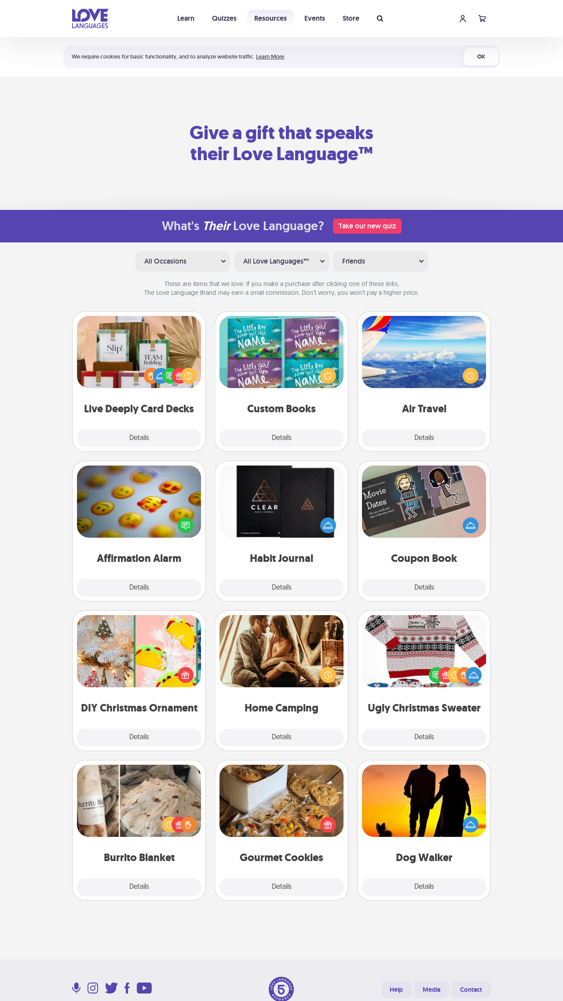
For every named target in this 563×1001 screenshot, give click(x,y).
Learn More (270, 56)
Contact (471, 990)
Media (431, 990)
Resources (270, 18)
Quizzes (224, 18)
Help (396, 990)
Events (314, 18)
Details (139, 438)
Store (351, 18)
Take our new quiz (367, 226)
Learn (185, 18)
